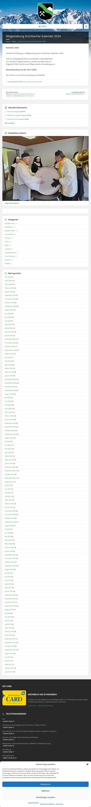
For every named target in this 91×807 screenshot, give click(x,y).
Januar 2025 (9, 335)
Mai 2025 (8, 321)
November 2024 (10, 343)
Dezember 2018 (10, 595)
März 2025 (8, 328)
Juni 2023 (8, 401)
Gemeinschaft (37, 82)
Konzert (7, 238)
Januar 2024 (9, 376)
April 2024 (8, 365)
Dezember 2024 (10, 339)
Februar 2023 (9, 416)
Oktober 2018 (9, 602)
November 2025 (10, 299)
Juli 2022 (7, 441)
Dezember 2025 (10, 295)
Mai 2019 (8, 580)
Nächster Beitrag (12, 92)
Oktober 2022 (9, 430)
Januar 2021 (9, 507)
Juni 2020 (8, 533)
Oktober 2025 (9, 303)
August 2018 (9, 610)
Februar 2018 (9, 631)
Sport (7, 245)
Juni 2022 (8, 445)
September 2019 (10, 566)
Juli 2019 (7, 573)
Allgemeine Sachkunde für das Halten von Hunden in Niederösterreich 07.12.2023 (20, 95)
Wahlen (7, 263)
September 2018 (10, 606)
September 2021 (10, 478)
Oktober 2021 (9, 474)
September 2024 (10, 350)
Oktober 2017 (9, 646)
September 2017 (10, 650)
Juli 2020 (7, 529)
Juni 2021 (8, 489)
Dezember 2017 (10, 639)
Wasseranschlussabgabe (15, 119)
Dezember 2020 (10, 511)
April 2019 (8, 584)
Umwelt (7, 249)
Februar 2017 (9, 668)
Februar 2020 (9, 547)
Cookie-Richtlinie (33, 803)
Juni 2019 (8, 577)
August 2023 (9, 394)
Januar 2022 (9, 463)
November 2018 (10, 599)
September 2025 (10, 306)
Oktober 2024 (9, 346)
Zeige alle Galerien (12, 203)
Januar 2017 (9, 672)
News (14, 41)
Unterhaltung (9, 256)
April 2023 (8, 409)
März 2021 (8, 500)
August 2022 (9, 438)
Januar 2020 (9, 551)
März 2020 (8, 544)
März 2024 (8, 368)
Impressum (59, 804)
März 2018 (8, 628)
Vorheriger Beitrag (78, 92)
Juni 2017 (8, 657)
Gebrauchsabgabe (13, 111)
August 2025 (9, 310)
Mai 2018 (8, 620)
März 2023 (8, 412)
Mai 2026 (8, 277)
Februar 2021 (9, 504)
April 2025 (8, 324)
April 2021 (8, 496)
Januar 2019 (9, 591)
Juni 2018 (8, 617)
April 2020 (8, 540)
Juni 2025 (8, 317)
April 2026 (8, 281)
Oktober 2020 (9, 518)
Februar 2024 (9, 372)
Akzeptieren (45, 784)
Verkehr (7, 260)
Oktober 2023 (9, 387)
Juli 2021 (7, 485)
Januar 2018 (9, 635)
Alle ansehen (10, 123)
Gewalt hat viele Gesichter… (75, 94)
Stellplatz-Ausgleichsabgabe (17, 115)
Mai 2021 (8, 493)
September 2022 (10, 434)
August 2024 (9, 354)
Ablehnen (45, 791)
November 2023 (10, 383)
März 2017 (8, 664)
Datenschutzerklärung (47, 804)
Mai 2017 (8, 661)
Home (8, 41)
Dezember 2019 (10, 555)
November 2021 (10, 471)
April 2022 (8, 452)
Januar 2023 (9, 419)
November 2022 (10, 427)
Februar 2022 (9, 460)
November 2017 (10, 642)
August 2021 (9, 482)
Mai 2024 (8, 361)
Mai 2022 (8, 449)
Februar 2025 (9, 332)
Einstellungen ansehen (45, 797)
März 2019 (8, 588)
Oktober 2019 (9, 562)
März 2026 (8, 284)
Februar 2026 (9, 288)
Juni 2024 (8, 357)
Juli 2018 (7, 613)
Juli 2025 (7, 313)
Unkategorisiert (10, 252)
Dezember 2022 (10, 423)
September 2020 (10, 522)
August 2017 (9, 653)
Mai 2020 (8, 536)
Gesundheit (9, 234)
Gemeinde (27, 82)
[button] (87, 764)
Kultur (7, 241)
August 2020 (9, 525)
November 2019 (10, 558)
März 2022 (8, 456)
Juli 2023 (7, 397)
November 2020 (10, 514)
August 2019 (9, 569)
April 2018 (8, 624)
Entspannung (9, 223)
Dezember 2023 (10, 379)
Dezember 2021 (10, 467)
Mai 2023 (8, 405)
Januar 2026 (9, 292)
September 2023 (10, 390)
